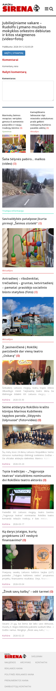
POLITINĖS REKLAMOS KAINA (19, 674)
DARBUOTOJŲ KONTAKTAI (17, 686)
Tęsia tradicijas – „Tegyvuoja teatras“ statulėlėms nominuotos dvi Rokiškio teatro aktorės (26, 475)
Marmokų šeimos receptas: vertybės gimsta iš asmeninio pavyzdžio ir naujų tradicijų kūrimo (12, 121)
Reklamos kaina (13, 668)
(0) (21, 127)
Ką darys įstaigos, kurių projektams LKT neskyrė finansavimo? (20, 535)
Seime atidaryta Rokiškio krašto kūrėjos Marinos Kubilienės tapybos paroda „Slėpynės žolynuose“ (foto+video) (25, 413)
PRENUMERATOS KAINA (16, 680)
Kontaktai (41, 662)
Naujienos (10, 662)
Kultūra (6, 399)
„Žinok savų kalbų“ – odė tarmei (25, 591)
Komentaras (9, 78)
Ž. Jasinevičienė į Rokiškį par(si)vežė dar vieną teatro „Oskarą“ (22, 351)
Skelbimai (36, 656)
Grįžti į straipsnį (13, 53)
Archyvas (25, 662)
